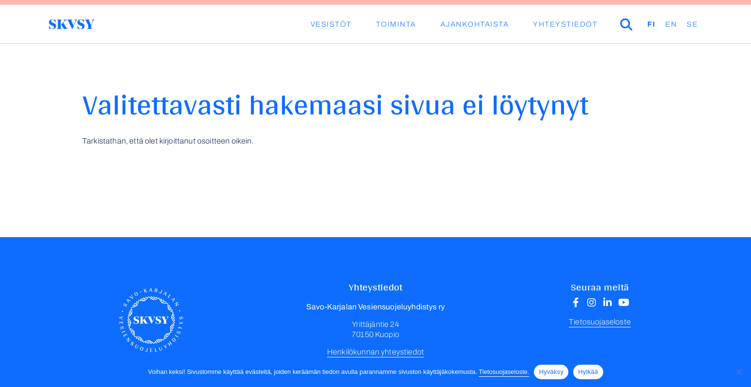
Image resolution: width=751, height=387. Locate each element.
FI (651, 24)
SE (692, 24)
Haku (640, 24)
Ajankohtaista (474, 24)
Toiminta (396, 24)
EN (671, 24)
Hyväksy (551, 371)
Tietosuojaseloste (600, 322)
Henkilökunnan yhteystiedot (375, 352)
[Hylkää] (739, 372)
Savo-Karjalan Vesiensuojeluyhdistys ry (71, 24)
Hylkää (588, 371)
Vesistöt (331, 24)
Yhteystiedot (565, 24)
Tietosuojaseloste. (504, 371)
